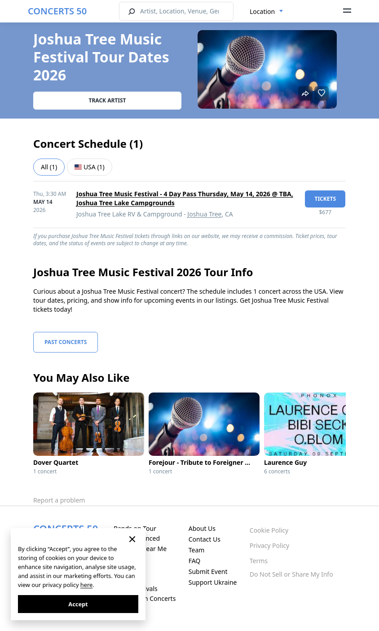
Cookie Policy (269, 530)
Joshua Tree (204, 214)
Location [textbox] (262, 11)
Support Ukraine (213, 582)
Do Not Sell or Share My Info (291, 574)
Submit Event (208, 571)
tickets (325, 199)
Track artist (107, 100)
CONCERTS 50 (57, 11)
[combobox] (266, 12)
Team (197, 550)
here (86, 585)
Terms (259, 560)
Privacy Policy (269, 545)
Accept (78, 604)
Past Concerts (65, 342)
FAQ (195, 560)
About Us (202, 528)
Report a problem (59, 500)
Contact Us (204, 539)
